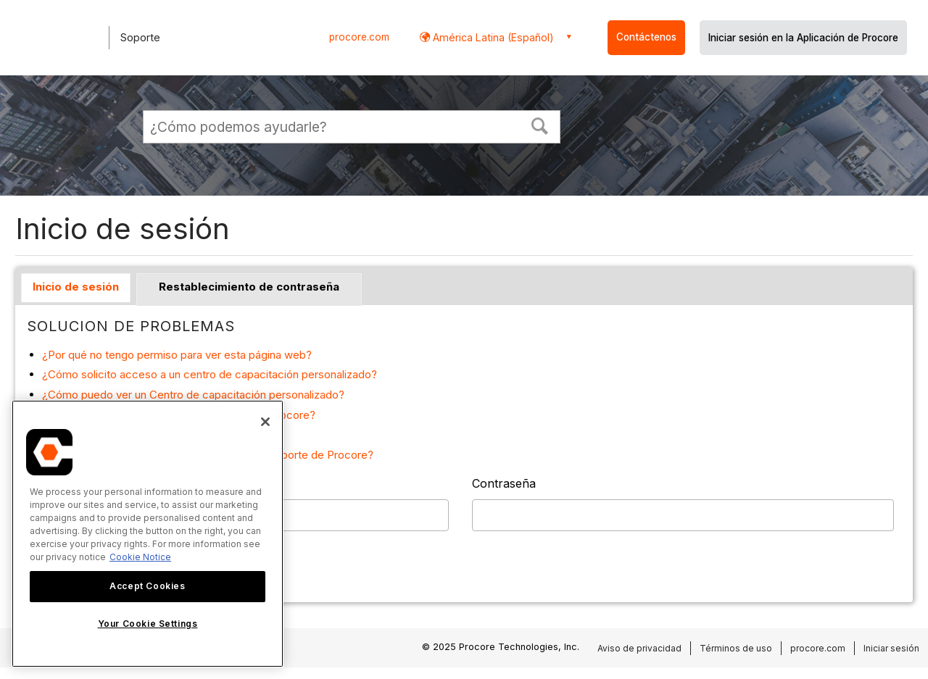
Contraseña (504, 483)
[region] (147, 533)
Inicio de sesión (76, 286)
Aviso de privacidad (639, 648)
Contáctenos (646, 37)
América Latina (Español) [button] (492, 37)
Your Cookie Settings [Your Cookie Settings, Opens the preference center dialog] (148, 623)
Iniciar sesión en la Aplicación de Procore (803, 37)
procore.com (359, 37)
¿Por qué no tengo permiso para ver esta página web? (177, 355)
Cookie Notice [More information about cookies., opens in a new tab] (140, 556)
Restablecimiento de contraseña (249, 286)
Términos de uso (736, 648)
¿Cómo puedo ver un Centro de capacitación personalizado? (193, 394)
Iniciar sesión (891, 648)
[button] (540, 124)
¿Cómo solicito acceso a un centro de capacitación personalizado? (209, 374)
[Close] (265, 422)
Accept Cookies (147, 585)
